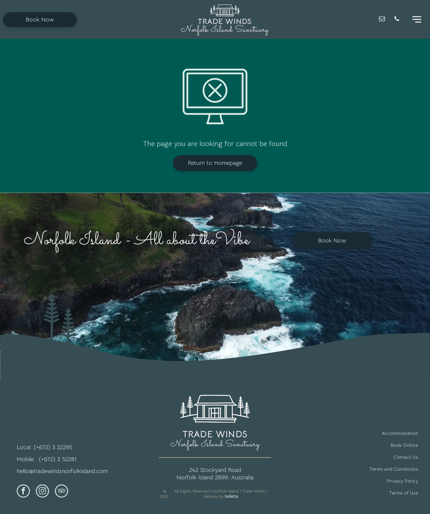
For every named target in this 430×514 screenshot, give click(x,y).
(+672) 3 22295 (53, 447)
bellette (231, 496)
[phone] (396, 19)
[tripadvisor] (61, 491)
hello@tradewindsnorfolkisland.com (62, 471)
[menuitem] (357, 433)
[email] (381, 19)
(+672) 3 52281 (57, 459)
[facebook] (23, 491)
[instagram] (42, 491)
